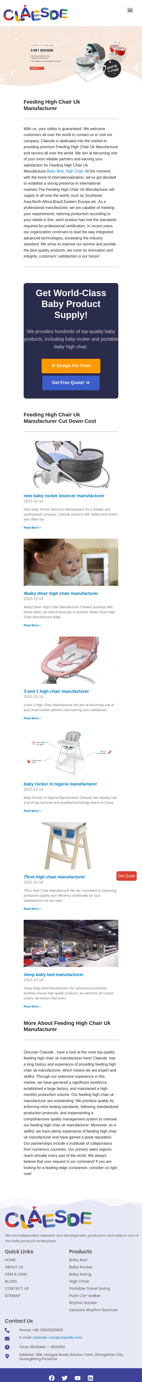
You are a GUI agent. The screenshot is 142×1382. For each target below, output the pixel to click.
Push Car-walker (85, 1296)
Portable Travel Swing (89, 1289)
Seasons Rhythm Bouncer (93, 1311)
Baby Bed (55, 171)
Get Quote (126, 876)
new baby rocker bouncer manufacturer (64, 496)
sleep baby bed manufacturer (53, 975)
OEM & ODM (16, 1275)
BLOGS (11, 1282)
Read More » (32, 528)
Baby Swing (80, 1275)
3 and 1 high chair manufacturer (56, 691)
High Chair (75, 171)
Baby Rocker (81, 1268)
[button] (130, 10)
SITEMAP (12, 1296)
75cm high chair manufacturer (54, 877)
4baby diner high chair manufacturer (61, 594)
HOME (10, 1261)
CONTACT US (17, 1289)
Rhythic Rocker (83, 1303)
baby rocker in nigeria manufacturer (60, 784)
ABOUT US (14, 1268)
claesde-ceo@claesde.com (57, 1338)
